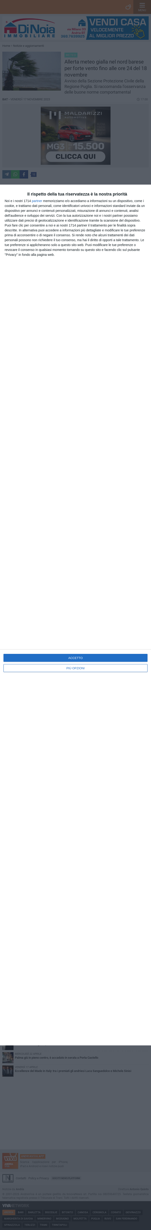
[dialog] (75, 615)
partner (37, 201)
